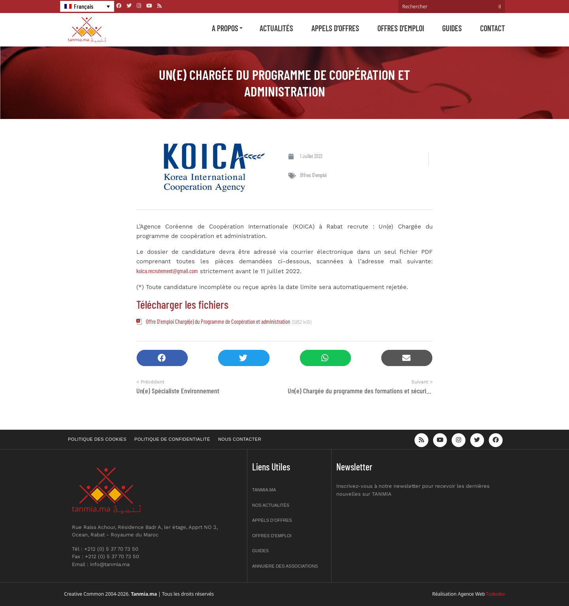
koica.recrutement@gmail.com (167, 270)
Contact (492, 28)
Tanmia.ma (264, 489)
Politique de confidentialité (172, 439)
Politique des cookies (97, 439)
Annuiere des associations (285, 566)
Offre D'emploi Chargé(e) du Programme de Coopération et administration (218, 321)
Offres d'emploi (313, 175)
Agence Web (471, 594)
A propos (225, 28)
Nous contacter (239, 439)
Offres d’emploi (400, 28)
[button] (162, 357)
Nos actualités (270, 505)
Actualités (276, 28)
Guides (452, 28)
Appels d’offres (335, 28)
